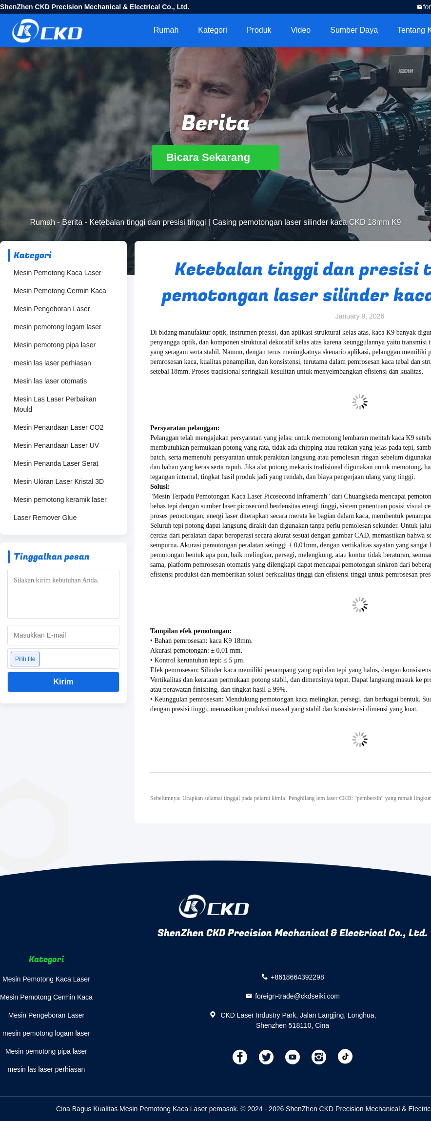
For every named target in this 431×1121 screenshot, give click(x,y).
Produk (259, 30)
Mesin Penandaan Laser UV (56, 445)
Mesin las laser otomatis (50, 381)
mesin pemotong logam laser (57, 327)
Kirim (64, 682)
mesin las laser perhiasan (52, 363)
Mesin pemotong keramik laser (60, 499)
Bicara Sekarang (215, 157)
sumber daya (354, 30)
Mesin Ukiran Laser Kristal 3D (59, 481)
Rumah (166, 30)
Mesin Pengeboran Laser (52, 309)
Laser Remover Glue (45, 517)
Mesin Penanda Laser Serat (56, 463)
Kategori (212, 30)
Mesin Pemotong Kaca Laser (57, 273)
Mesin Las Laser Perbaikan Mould (55, 404)
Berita (72, 222)
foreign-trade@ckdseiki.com (297, 996)
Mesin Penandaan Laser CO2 (58, 427)
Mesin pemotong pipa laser (55, 345)
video (301, 30)
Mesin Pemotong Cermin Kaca (60, 291)
